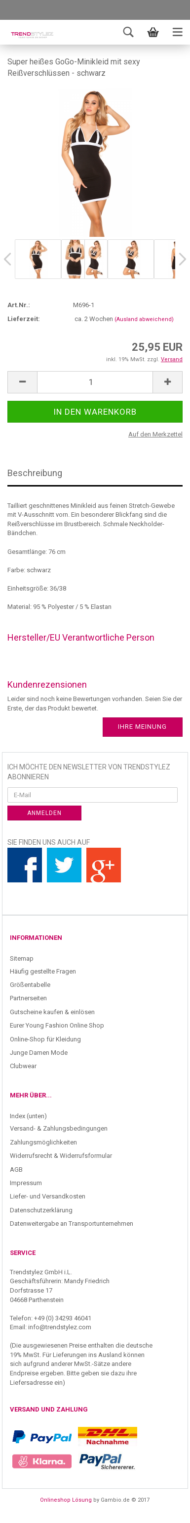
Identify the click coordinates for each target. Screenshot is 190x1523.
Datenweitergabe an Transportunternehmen (71, 1223)
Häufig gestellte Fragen (43, 971)
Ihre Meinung (142, 726)
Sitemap (22, 958)
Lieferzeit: (23, 319)
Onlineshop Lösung (66, 1500)
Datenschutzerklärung (41, 1210)
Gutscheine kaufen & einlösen (52, 1012)
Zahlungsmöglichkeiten (43, 1142)
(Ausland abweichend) (144, 319)
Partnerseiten (28, 998)
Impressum (26, 1183)
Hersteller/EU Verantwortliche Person (80, 637)
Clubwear (23, 1066)
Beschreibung (34, 473)
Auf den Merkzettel (155, 434)
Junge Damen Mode (39, 1052)
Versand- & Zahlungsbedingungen (59, 1128)
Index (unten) (28, 1116)
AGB (16, 1169)
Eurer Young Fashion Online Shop (57, 1025)
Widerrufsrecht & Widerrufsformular (61, 1155)
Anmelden (44, 813)
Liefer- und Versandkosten (47, 1196)
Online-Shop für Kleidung (45, 1039)
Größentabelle (30, 984)
